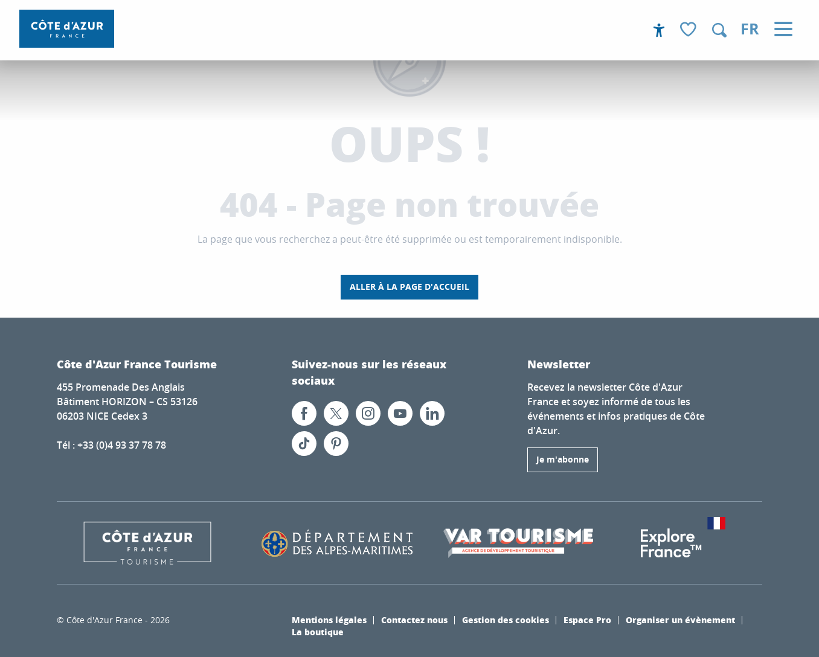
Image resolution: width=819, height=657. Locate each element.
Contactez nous (414, 620)
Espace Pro (587, 620)
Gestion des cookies (505, 620)
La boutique (318, 632)
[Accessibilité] (658, 30)
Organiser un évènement (680, 620)
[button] (719, 30)
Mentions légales (329, 620)
